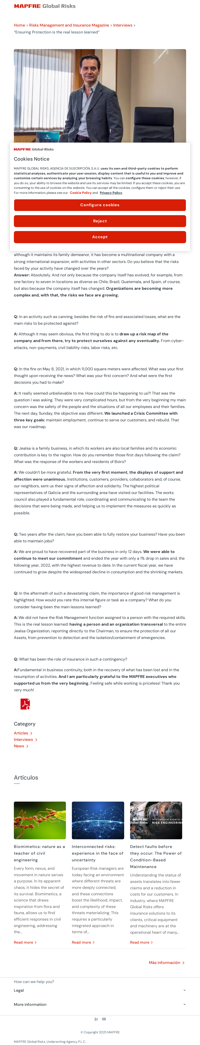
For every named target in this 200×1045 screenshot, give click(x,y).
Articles (21, 733)
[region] (100, 197)
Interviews (122, 25)
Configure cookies (100, 205)
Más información (164, 962)
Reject (100, 221)
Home (19, 25)
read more (23, 942)
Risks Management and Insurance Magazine (69, 25)
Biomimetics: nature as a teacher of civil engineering (39, 853)
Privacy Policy (111, 193)
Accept (100, 236)
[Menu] (183, 6)
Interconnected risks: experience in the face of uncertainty (98, 853)
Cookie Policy (81, 193)
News (19, 746)
